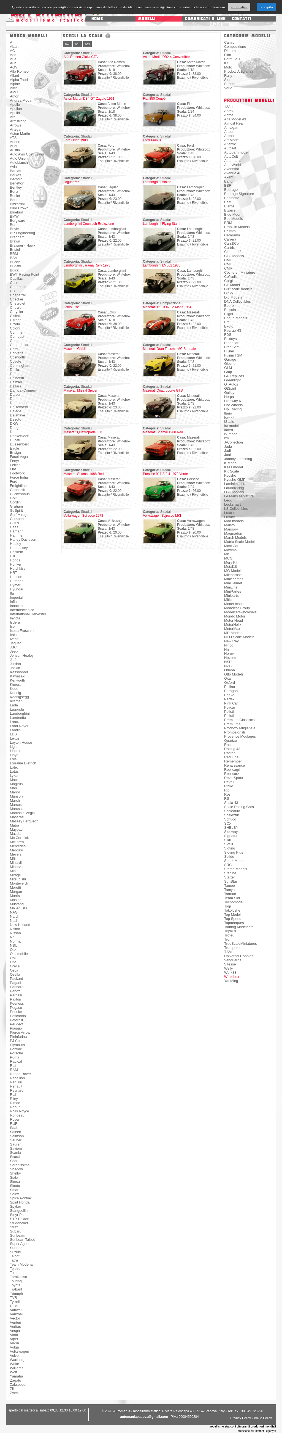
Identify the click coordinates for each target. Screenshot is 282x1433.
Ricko (228, 786)
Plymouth (17, 1045)
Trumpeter (232, 948)
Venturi (15, 1322)
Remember (233, 761)
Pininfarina (18, 1036)
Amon (14, 96)
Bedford (16, 179)
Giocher (230, 363)
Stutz (14, 1227)
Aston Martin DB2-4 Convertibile (166, 57)
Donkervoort (19, 436)
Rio (227, 790)
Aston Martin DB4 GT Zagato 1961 (89, 99)
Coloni (15, 328)
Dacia (14, 370)
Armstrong (18, 121)
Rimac (15, 1103)
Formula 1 (232, 59)
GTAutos (231, 384)
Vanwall (16, 1310)
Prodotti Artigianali (238, 71)
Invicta (15, 618)
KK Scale (231, 471)
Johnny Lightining (238, 459)
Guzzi (14, 523)
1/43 (67, 44)
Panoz (15, 991)
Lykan (14, 776)
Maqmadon (233, 533)
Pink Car (231, 703)
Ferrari (15, 465)
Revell (229, 782)
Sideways (232, 832)
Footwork (17, 473)
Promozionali (234, 732)
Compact (17, 336)
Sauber (15, 1140)
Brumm (230, 231)
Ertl (227, 322)
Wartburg (17, 1360)
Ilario (228, 413)
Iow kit (229, 417)
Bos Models (233, 219)
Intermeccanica (22, 610)
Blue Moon (232, 214)
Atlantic (230, 144)
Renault (16, 1086)
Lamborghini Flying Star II (162, 224)
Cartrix (229, 248)
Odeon (229, 670)
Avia (13, 167)
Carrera (230, 239)
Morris (15, 896)
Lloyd (14, 755)
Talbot (15, 1256)
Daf (12, 374)
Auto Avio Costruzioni (27, 154)
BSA (13, 258)
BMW (14, 216)
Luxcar (229, 513)
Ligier (14, 747)
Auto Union (19, 158)
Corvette (16, 353)
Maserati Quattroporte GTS (163, 390)
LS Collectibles (236, 508)
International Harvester (28, 614)
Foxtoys (230, 339)
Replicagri (232, 769)
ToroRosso (18, 1277)
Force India (19, 477)
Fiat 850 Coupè (154, 99)
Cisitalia (16, 316)
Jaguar (15, 643)
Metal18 (230, 566)
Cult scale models (238, 289)
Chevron (16, 307)
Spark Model (234, 861)
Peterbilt (16, 1020)
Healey (15, 544)
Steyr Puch (19, 1215)
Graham (16, 506)
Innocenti (17, 606)
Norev (229, 653)
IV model (231, 434)
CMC (228, 260)
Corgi (228, 281)
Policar (229, 707)
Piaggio (16, 1028)
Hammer (17, 535)
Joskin (15, 668)
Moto (228, 67)
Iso (12, 626)
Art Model (232, 140)
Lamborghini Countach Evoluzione (89, 224)
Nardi (14, 916)
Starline (230, 873)
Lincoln (15, 751)
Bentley (16, 187)
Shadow (16, 1169)
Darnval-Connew (23, 390)
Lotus (14, 771)
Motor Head (233, 620)
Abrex (229, 111)
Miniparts (231, 595)
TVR (13, 1297)
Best (227, 202)
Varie (228, 88)
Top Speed (232, 919)
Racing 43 (232, 749)
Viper (14, 1339)
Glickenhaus (20, 494)
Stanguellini (19, 1210)
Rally (228, 75)
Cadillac (16, 278)
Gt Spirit (16, 510)
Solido (229, 856)
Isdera (15, 622)
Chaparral (18, 295)
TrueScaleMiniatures (240, 943)
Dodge (15, 428)
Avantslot (231, 169)
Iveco (14, 639)
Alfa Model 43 (235, 119)
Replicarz (231, 774)
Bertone (16, 200)
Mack (14, 780)
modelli (147, 18)
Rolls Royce (19, 1111)
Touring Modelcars (238, 927)
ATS (13, 138)
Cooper (16, 341)
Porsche (16, 1053)
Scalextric (232, 815)
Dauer (15, 399)
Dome (15, 432)
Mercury (16, 850)
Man (13, 788)
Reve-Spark (233, 778)
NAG (14, 912)
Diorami (230, 51)
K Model (230, 463)
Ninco (228, 645)
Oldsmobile (19, 954)
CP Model (232, 285)
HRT (13, 573)
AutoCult (231, 156)
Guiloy (229, 392)
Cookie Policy (262, 1418)
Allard (14, 75)
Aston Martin (20, 133)
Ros (227, 794)
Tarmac (230, 894)
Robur (15, 1107)
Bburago (231, 190)
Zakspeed (18, 1384)
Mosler (15, 900)
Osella (15, 974)
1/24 (87, 44)
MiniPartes (232, 591)
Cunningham (20, 365)
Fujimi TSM (233, 355)
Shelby (15, 1173)
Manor (15, 792)
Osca (14, 970)
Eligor (228, 314)
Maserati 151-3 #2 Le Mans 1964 (167, 307)
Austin (15, 150)
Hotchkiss (17, 568)
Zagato (15, 1380)
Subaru (15, 1231)
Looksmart (232, 504)
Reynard (16, 1090)
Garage (230, 359)
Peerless (17, 1003)
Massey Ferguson (24, 821)
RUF (13, 1123)
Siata (14, 1177)
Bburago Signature (239, 194)
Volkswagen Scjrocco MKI (162, 516)
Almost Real (233, 123)
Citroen (15, 320)
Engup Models (235, 318)
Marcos (16, 805)
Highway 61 (233, 401)
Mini (13, 871)
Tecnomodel (233, 902)
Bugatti (15, 266)
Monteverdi (19, 883)
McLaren (17, 842)
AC (12, 51)
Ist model (231, 426)
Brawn (15, 241)
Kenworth (17, 680)
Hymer (15, 585)
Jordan (15, 664)
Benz (14, 191)
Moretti (15, 887)
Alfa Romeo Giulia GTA (81, 57)
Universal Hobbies (238, 956)
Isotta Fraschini (22, 631)
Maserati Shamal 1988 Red (163, 432)
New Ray (231, 641)
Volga (14, 1347)
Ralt (13, 1065)
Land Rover (19, 726)
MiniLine (230, 587)
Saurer (15, 1144)
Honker (15, 564)
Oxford (229, 682)
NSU (13, 945)
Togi (227, 906)
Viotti (14, 1335)
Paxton (15, 999)
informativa (239, 7)
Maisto (229, 525)
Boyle (14, 229)
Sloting (229, 848)
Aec (13, 55)
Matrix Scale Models (240, 542)
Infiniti (14, 602)
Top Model (232, 914)
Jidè (13, 660)
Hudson (16, 577)
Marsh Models (235, 537)
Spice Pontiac (21, 1198)
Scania (15, 1152)
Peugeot (16, 1024)
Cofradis (230, 277)
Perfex (229, 699)
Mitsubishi (18, 879)
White (14, 1364)
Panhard (16, 987)
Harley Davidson (23, 539)
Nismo (15, 929)
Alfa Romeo (19, 71)
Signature (232, 836)
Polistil (229, 711)
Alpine (15, 84)
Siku (227, 840)
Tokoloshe (232, 910)
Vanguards (232, 960)
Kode (14, 689)
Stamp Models (235, 869)
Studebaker (19, 1223)
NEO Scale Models (239, 637)
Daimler (16, 382)
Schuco (230, 819)
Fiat (13, 469)
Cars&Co (231, 243)
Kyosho (230, 475)
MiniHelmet (233, 583)
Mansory (17, 796)
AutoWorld (232, 165)
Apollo (15, 104)
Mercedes (18, 846)
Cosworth (17, 357)
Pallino (229, 687)
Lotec (14, 767)
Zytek (14, 1393)
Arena (229, 136)
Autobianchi (19, 162)
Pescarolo (18, 1016)
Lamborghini (20, 713)
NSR (228, 662)
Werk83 (230, 972)
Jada (228, 446)
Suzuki (15, 1252)
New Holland (20, 925)
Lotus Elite (71, 307)
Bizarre (229, 210)
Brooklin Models (237, 227)
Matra (14, 825)
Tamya (229, 890)
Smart (15, 1190)
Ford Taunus (152, 140)
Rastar (229, 753)
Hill (12, 556)
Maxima (230, 550)
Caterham (18, 287)
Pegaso (16, 1008)
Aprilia (15, 113)
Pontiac (16, 1049)
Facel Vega (19, 457)
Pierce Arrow (20, 1032)
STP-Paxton (19, 1219)
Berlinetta (231, 198)
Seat (13, 1161)
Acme (228, 115)
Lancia (15, 722)
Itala (13, 635)
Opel (13, 962)
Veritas (15, 1326)
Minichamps (233, 579)
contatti (241, 18)
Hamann (16, 531)
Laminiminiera (235, 484)
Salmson (17, 1136)
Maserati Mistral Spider (80, 390)
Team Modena (21, 1264)
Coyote (15, 361)
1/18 (77, 44)
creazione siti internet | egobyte (257, 1430)
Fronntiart (232, 343)
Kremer (16, 701)
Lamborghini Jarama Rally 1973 (87, 265)
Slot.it (228, 844)
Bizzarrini (17, 204)
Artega (15, 129)
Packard (16, 979)
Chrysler (16, 312)
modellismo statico (50, 20)
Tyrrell (15, 1302)
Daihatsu (17, 378)
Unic (13, 1306)
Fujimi (229, 351)
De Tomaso (19, 407)
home (97, 18)
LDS (13, 734)
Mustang (17, 904)
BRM (14, 254)
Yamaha (16, 1376)
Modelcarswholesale (240, 612)
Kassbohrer (19, 672)
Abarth (15, 46)
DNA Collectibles (237, 301)
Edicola (230, 310)
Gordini (15, 502)
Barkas (15, 175)
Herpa (229, 397)
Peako (229, 695)
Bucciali (16, 262)
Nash (14, 921)
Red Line (231, 757)
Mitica (229, 600)
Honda (15, 560)
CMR (228, 268)
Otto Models (233, 674)
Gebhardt (17, 490)
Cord (14, 349)
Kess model (233, 467)
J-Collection (233, 442)
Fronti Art (231, 347)
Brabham (17, 237)
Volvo (14, 1355)
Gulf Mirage (19, 515)
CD (12, 291)
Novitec (230, 658)
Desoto (15, 419)
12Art (228, 107)
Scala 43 (231, 803)
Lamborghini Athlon (157, 182)
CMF (228, 264)
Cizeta (15, 324)
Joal (227, 455)
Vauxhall (16, 1314)
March (15, 800)
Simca (15, 1181)
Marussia (17, 809)
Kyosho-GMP (234, 479)
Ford (13, 481)
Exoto (228, 326)
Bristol (15, 249)
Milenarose (233, 575)
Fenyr (14, 461)
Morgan (16, 892)
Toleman (16, 1273)
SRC (228, 865)
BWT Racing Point (24, 274)
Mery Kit (230, 562)
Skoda (15, 1186)
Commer (17, 332)
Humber (16, 581)
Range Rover (20, 1074)
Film (227, 55)
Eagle (14, 448)
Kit (226, 63)
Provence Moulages (240, 736)
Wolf (13, 1372)
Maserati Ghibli (75, 349)
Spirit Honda (20, 1202)
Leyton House (21, 742)
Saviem (16, 1148)
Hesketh (16, 552)
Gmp (228, 372)
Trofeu (229, 935)
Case (14, 283)
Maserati (17, 817)
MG (13, 858)
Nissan (15, 933)
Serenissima (20, 1165)
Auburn (15, 142)
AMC (14, 92)
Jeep (14, 651)
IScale (229, 421)
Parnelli (16, 995)
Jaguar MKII (73, 182)
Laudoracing (234, 488)
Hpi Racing (233, 409)
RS (226, 798)
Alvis (13, 88)
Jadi (227, 450)
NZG (228, 666)
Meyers (16, 854)
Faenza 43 (232, 330)
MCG (228, 558)
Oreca (15, 966)
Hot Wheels (233, 405)
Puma (14, 1057)
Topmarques (234, 923)
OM (13, 958)
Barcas (15, 171)
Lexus (15, 738)
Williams (16, 1368)
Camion (230, 42)
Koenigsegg (19, 697)
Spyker (15, 1206)
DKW (14, 423)
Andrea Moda (20, 100)
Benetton (17, 183)
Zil (12, 1389)
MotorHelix (232, 624)
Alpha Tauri (19, 80)
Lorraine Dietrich (23, 763)
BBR (228, 185)
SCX (228, 823)
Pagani (15, 983)
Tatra (14, 1260)
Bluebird (16, 212)
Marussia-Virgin (22, 813)
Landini (15, 730)
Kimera (15, 684)
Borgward (17, 220)
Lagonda (17, 709)
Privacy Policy (240, 1418)
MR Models (233, 633)
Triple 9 (230, 931)
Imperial (16, 597)
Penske (16, 1012)
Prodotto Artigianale (239, 728)
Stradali (230, 84)
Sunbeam (17, 1235)
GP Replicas (234, 376)
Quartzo (230, 740)
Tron (227, 939)
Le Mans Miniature (239, 496)
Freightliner (19, 486)
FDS (227, 334)
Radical (16, 1061)
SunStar (230, 881)
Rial (13, 1094)
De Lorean (18, 403)
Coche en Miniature (239, 272)
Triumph (16, 1293)
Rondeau (17, 1115)
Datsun (15, 394)
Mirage (15, 875)
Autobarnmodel (236, 152)
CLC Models (234, 256)
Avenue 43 (232, 173)
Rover (15, 1119)
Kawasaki (17, 676)
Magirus (16, 784)
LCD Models (234, 492)
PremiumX (232, 724)
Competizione (235, 46)
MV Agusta (18, 908)
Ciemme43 (233, 252)
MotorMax (232, 629)
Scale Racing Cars (239, 807)
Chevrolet (17, 303)
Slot (227, 80)
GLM (228, 368)
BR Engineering (22, 233)
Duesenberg (19, 444)
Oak (13, 950)
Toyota (15, 1285)
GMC (14, 498)
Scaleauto (232, 811)
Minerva (16, 867)
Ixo (226, 438)
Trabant (16, 1289)
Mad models (234, 521)
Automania (232, 161)
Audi (13, 146)
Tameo (229, 885)
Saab (14, 1128)
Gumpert (17, 519)
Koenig (15, 693)
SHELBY (231, 827)
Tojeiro (15, 1268)
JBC (13, 647)
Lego (228, 500)
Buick (14, 270)
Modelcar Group (237, 608)
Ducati (15, 440)
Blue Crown (19, 208)
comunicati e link (205, 18)
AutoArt (230, 148)
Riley (14, 1099)
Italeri (228, 430)
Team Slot (232, 898)
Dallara (15, 386)
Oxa (227, 678)
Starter (229, 877)
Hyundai (16, 589)
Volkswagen (19, 1351)
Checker (16, 299)
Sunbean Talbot (22, 1239)
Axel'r (228, 177)
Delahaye (17, 415)
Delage (15, 411)
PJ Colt (15, 1041)
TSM (228, 952)
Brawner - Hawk (22, 245)
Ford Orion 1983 (76, 140)
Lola (13, 759)
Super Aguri (19, 1244)
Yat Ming (231, 981)
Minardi (16, 863)
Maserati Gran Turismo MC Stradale (169, 349)
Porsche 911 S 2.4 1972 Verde (165, 474)
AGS (13, 59)
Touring (16, 1281)
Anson (229, 132)
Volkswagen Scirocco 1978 (83, 516)
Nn (12, 937)
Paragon (231, 691)
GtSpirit (230, 388)
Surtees (16, 1248)
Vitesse (230, 964)
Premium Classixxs (239, 720)
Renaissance (234, 765)
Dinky (228, 293)
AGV (13, 67)
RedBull (16, 1082)
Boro (13, 225)
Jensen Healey (22, 655)
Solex (14, 1194)
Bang (228, 181)
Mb (226, 554)
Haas (14, 527)
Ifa (12, 593)
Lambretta (18, 718)
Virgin (14, 1343)
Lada (14, 705)
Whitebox (231, 977)
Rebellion (17, 1078)
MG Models (233, 571)
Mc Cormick (19, 838)
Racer (229, 745)
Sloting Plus (233, 852)
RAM (14, 1070)
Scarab (15, 1157)
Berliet (15, 196)
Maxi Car (231, 546)
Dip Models (233, 297)
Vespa (15, 1331)
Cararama (232, 235)
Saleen (15, 1132)
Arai (13, 117)
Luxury (229, 517)
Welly (228, 968)
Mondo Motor (234, 616)
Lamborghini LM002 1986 (161, 265)
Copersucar (19, 345)
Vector (15, 1318)
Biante (229, 206)
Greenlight (232, 380)
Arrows (15, 125)
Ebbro (229, 306)
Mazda (15, 834)
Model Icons (233, 604)
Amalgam (231, 127)
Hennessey (19, 548)
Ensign (15, 452)
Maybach (17, 829)
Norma (15, 941)
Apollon (16, 109)
